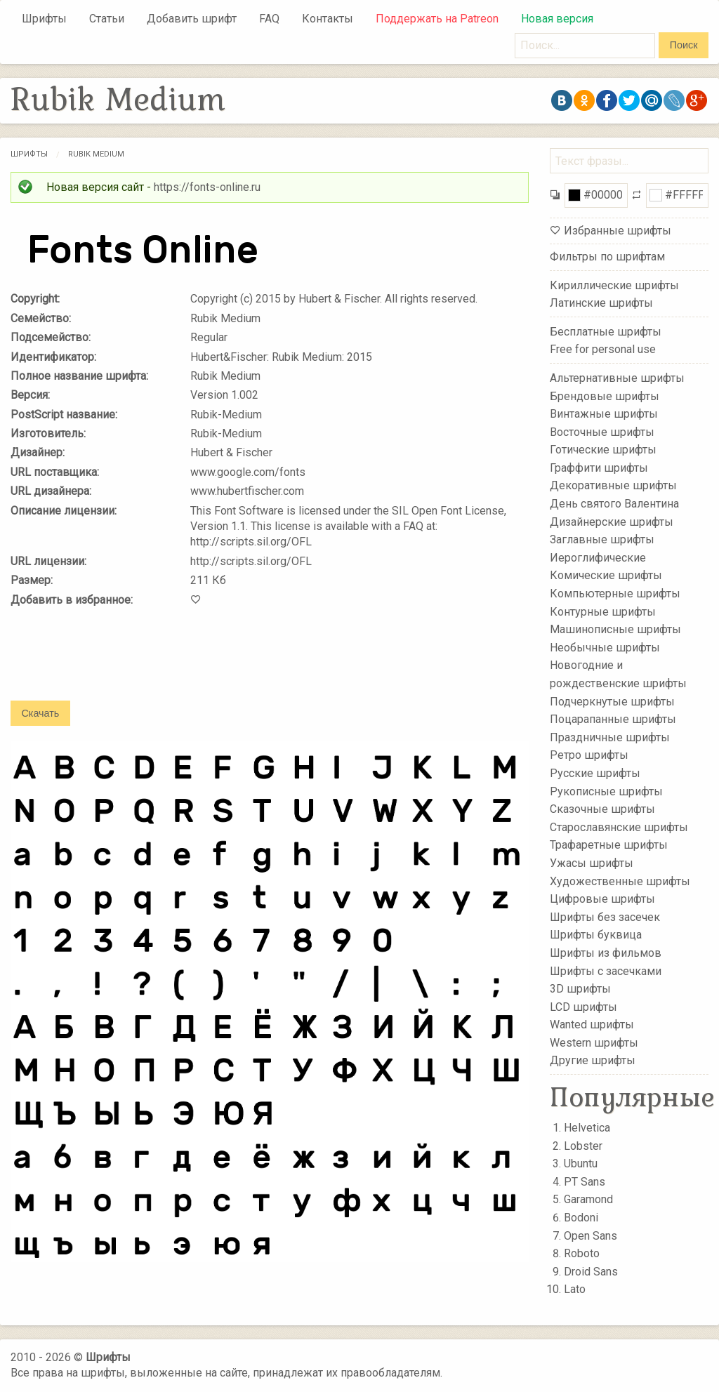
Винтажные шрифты (604, 413)
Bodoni (581, 1217)
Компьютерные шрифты (615, 593)
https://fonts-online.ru (207, 187)
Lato (575, 1289)
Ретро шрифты (589, 755)
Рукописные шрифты (606, 790)
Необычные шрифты (605, 647)
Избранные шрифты (617, 230)
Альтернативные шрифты (617, 378)
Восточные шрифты (602, 431)
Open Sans (590, 1235)
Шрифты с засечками (605, 970)
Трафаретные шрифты (609, 844)
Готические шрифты (603, 449)
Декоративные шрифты (613, 485)
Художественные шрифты (620, 880)
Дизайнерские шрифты (611, 521)
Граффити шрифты (599, 468)
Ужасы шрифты (591, 863)
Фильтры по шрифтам (607, 256)
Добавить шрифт (192, 18)
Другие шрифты (592, 1060)
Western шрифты (594, 1042)
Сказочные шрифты (602, 809)
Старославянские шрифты (619, 827)
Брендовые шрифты (604, 395)
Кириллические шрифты (614, 284)
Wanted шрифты (592, 1024)
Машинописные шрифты (615, 629)
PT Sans (584, 1181)
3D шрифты (580, 988)
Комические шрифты (606, 575)
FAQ (269, 18)
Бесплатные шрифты (605, 331)
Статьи (106, 18)
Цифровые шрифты (602, 899)
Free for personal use (603, 349)
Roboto (582, 1253)
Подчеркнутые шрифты (612, 701)
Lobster (583, 1146)
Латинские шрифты (601, 303)
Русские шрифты (595, 773)
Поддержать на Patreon (437, 18)
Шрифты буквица (596, 934)
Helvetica (587, 1127)
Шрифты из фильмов (605, 953)
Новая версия (557, 18)
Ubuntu (581, 1163)
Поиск (684, 45)
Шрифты (44, 18)
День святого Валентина (614, 503)
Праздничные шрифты (610, 737)
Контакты (327, 18)
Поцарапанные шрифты (613, 719)
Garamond (588, 1199)
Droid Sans (591, 1271)
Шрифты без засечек (605, 917)
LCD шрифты (583, 1006)
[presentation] (117, 663)
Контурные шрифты (603, 611)
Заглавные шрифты (602, 539)
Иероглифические (598, 557)
